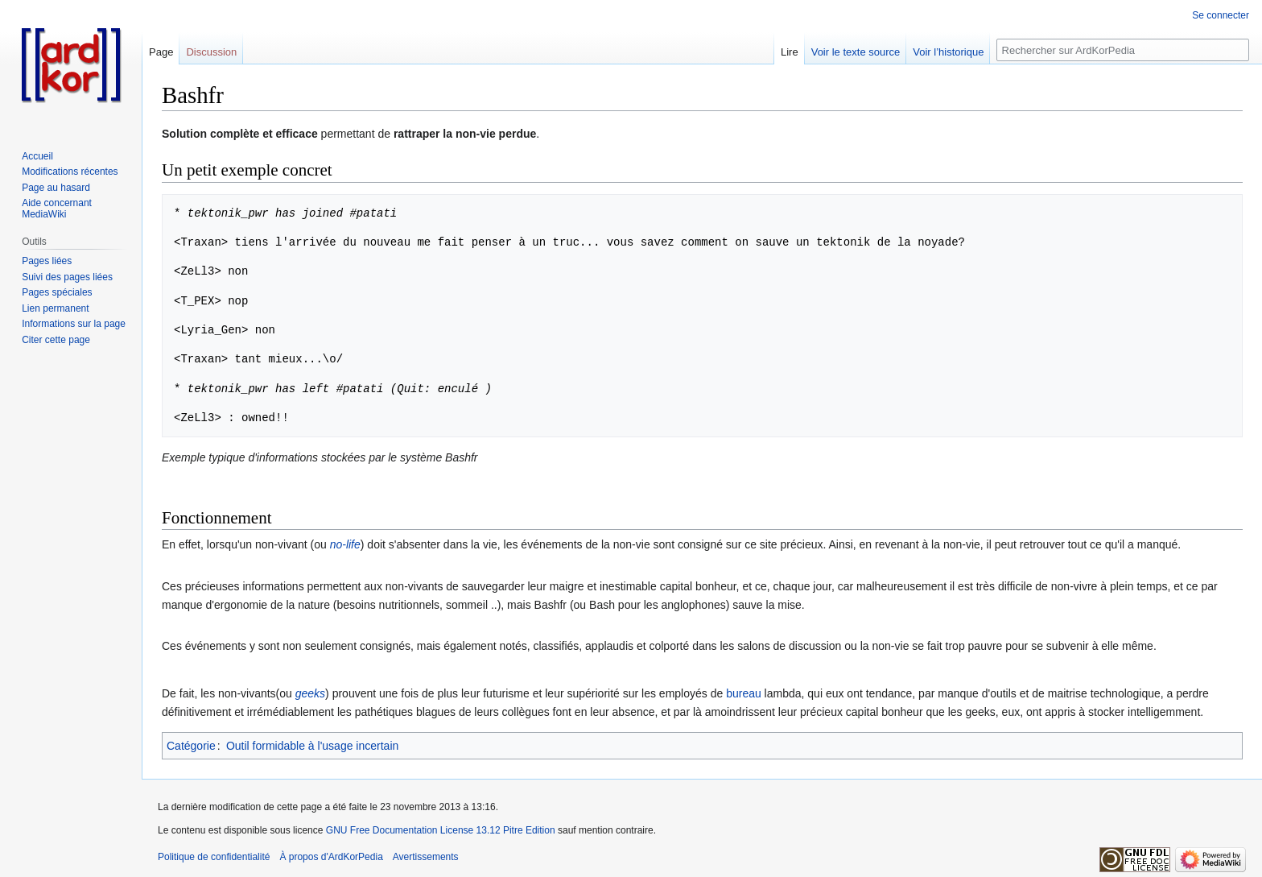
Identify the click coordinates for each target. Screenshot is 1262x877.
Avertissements (426, 857)
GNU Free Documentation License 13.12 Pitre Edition (440, 830)
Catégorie (191, 745)
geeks (310, 693)
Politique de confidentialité (214, 857)
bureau (743, 693)
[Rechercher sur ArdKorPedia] (1122, 50)
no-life (345, 544)
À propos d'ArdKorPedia (330, 857)
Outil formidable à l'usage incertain (312, 745)
